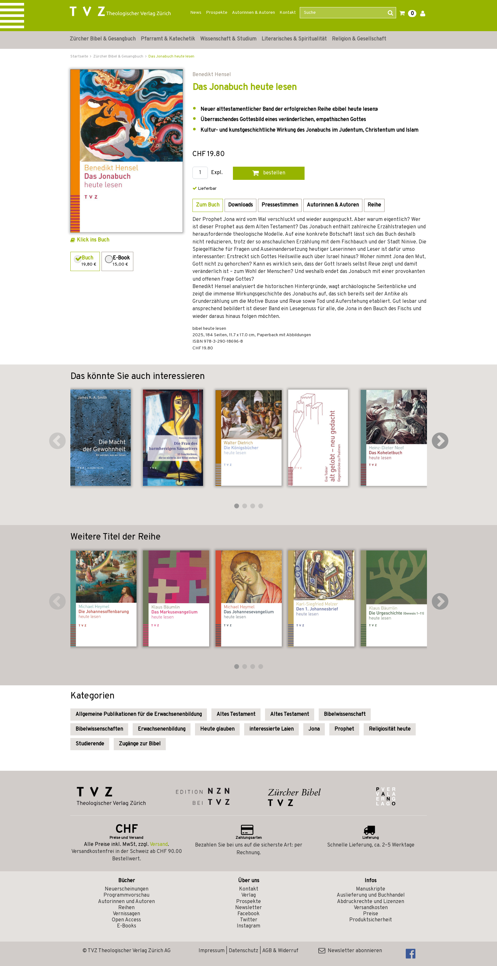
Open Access (126, 920)
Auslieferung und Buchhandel (371, 895)
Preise (370, 914)
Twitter (248, 920)
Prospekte (216, 12)
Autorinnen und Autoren (126, 902)
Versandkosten (371, 908)
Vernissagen (126, 914)
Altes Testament (236, 714)
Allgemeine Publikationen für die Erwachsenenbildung (138, 714)
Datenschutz (243, 951)
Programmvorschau (126, 895)
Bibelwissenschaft (345, 714)
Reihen (126, 908)
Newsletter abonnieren (350, 951)
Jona (314, 729)
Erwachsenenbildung (161, 729)
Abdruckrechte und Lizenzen (370, 902)
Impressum (212, 951)
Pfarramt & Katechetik (168, 39)
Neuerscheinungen (126, 889)
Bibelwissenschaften (99, 729)
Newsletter (248, 908)
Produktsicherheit (370, 920)
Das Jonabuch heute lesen (171, 56)
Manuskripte (370, 889)
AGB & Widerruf (280, 951)
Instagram (248, 926)
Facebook (248, 914)
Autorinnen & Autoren (253, 12)
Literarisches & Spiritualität (294, 39)
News (195, 12)
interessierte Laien (271, 729)
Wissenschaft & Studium (228, 39)
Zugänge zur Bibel (140, 744)
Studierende (89, 744)
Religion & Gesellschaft (359, 39)
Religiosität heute (390, 729)
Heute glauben (217, 729)
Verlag (248, 895)
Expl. (217, 173)
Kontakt (288, 12)
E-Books (126, 926)
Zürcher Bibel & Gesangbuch (103, 39)
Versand (159, 844)
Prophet (344, 729)
